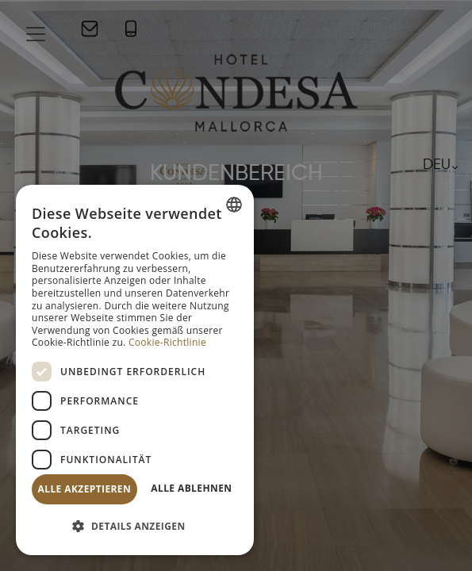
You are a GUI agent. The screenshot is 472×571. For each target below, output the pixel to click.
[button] (135, 527)
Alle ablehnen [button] (191, 488)
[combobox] (234, 205)
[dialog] (135, 370)
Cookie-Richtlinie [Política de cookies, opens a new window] (167, 342)
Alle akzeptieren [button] (85, 489)
